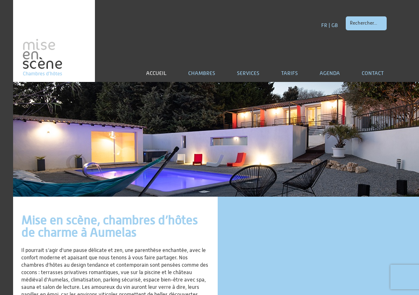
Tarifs (289, 73)
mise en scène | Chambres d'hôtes (54, 41)
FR (324, 25)
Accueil (156, 73)
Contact (373, 73)
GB (334, 25)
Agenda (330, 73)
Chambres (201, 73)
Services (248, 73)
